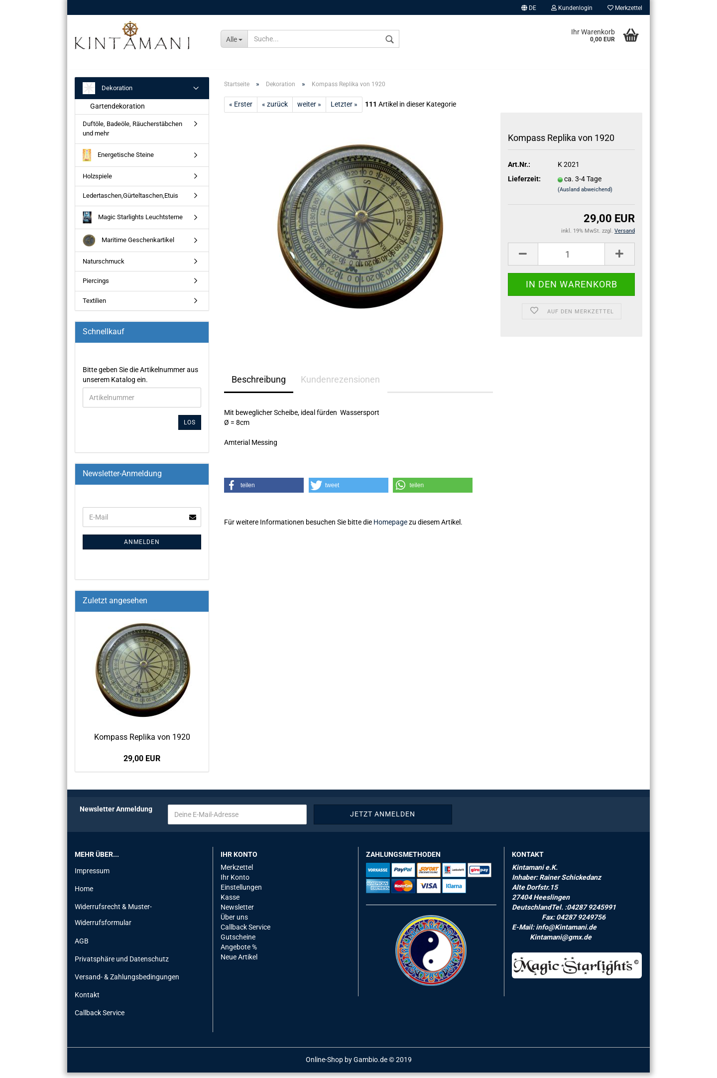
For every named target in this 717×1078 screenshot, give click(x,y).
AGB (82, 946)
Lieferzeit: (524, 185)
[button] (264, 490)
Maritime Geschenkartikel (128, 246)
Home (84, 894)
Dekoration (107, 94)
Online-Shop (324, 1065)
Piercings (96, 286)
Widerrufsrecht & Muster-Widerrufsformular (113, 921)
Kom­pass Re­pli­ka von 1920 (142, 742)
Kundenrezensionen (340, 385)
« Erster (240, 110)
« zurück (275, 110)
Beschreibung (259, 385)
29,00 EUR (141, 764)
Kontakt (87, 1000)
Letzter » (344, 110)
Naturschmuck (103, 266)
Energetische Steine (118, 160)
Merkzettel (624, 7)
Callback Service (99, 1019)
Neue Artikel (239, 962)
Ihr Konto (235, 883)
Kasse (230, 903)
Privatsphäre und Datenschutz (122, 964)
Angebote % (239, 952)
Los (190, 427)
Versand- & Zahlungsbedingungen (127, 982)
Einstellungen (241, 893)
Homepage (390, 528)
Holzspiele (97, 181)
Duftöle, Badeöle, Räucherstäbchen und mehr (132, 134)
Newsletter (237, 913)
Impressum (92, 876)
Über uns (234, 923)
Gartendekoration (117, 112)
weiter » (309, 110)
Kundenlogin (572, 7)
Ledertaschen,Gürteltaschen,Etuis (130, 201)
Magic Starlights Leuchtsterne (133, 223)
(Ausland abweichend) (585, 195)
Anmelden (142, 547)
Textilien (94, 306)
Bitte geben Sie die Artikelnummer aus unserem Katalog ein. (140, 380)
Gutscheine (238, 942)
